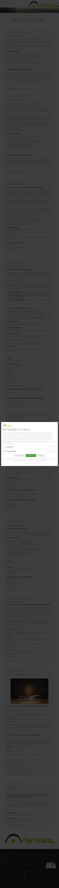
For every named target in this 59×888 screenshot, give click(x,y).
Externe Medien (11, 451)
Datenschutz (32, 463)
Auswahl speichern (19, 455)
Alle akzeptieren (31, 455)
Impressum (26, 463)
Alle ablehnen (41, 455)
